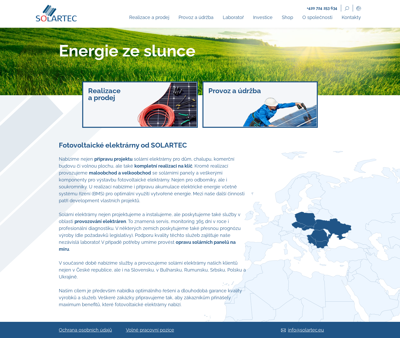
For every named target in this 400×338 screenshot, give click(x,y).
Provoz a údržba (196, 17)
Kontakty (351, 17)
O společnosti (317, 17)
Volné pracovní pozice (150, 330)
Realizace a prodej (149, 17)
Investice (263, 17)
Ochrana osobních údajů (85, 330)
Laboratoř (233, 17)
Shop (287, 17)
